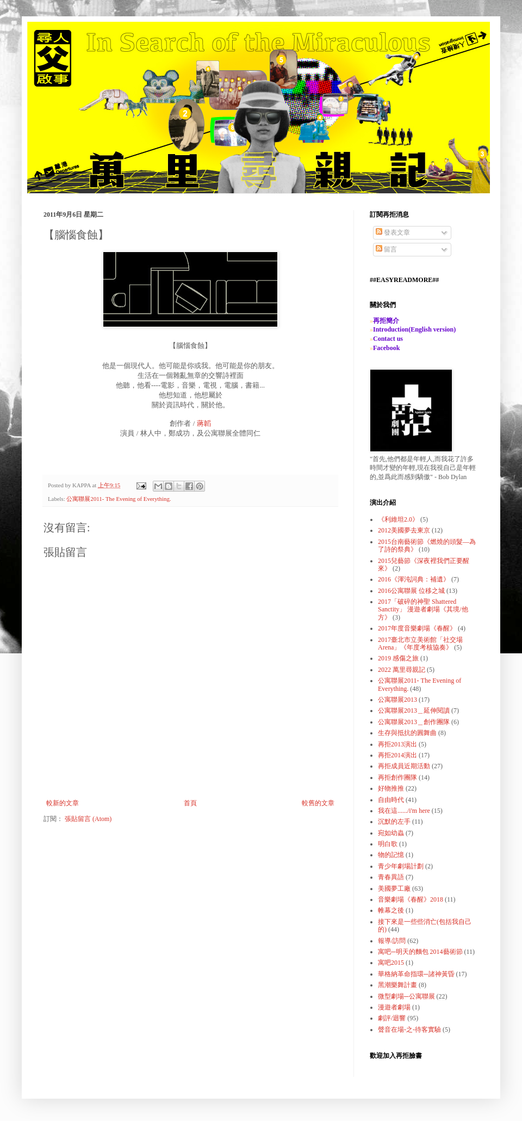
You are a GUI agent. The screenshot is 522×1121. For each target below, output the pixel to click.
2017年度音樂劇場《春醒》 (417, 628)
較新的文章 (62, 803)
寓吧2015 (391, 962)
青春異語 (391, 877)
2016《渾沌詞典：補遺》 (414, 579)
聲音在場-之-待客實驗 (409, 1029)
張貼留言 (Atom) (88, 819)
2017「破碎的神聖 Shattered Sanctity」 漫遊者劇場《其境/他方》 (423, 609)
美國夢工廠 (394, 888)
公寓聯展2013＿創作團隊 (414, 722)
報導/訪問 (392, 941)
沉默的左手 (394, 821)
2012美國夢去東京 (404, 530)
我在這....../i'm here (404, 810)
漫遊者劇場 (394, 1007)
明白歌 (387, 844)
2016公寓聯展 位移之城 (411, 591)
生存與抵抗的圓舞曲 (407, 733)
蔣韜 (204, 423)
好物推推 (391, 788)
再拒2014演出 (397, 755)
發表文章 (393, 232)
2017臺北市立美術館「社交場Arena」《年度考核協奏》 (420, 643)
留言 (386, 249)
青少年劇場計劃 (401, 866)
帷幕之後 (391, 910)
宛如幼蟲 (391, 833)
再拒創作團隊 (397, 777)
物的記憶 (391, 855)
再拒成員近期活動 (404, 766)
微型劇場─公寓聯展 (406, 996)
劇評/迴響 (392, 1018)
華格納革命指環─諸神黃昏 (416, 974)
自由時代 (391, 800)
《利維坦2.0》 (398, 519)
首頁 (190, 803)
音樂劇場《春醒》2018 (410, 899)
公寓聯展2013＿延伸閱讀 (414, 710)
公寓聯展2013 (397, 699)
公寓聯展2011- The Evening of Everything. (118, 498)
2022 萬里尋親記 (401, 669)
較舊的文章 (318, 803)
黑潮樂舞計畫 (397, 985)
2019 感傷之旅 (398, 658)
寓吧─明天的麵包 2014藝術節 (420, 951)
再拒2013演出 (397, 744)
